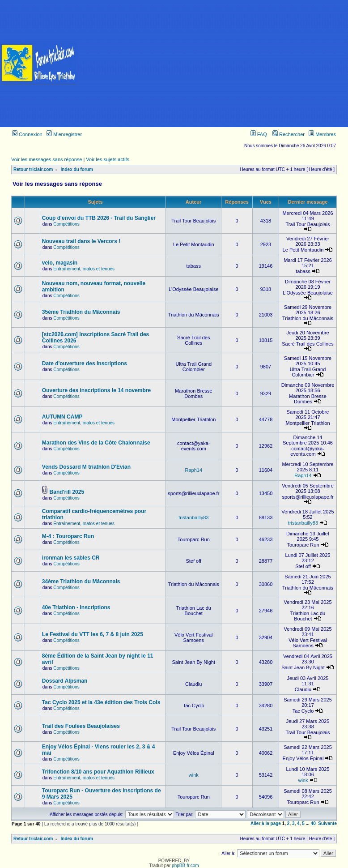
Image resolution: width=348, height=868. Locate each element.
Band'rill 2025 (67, 492)
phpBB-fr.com (185, 865)
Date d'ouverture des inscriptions (84, 363)
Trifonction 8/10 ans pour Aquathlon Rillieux (98, 772)
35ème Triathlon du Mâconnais (81, 312)
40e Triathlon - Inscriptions (76, 607)
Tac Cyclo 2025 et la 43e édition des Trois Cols (101, 702)
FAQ (258, 134)
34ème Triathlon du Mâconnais (81, 581)
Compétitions (66, 224)
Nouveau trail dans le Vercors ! (81, 241)
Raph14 (193, 470)
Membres (322, 134)
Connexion (27, 134)
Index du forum (77, 169)
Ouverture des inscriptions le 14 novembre (96, 390)
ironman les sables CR (71, 558)
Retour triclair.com (33, 169)
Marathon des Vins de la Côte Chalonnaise (96, 443)
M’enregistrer (64, 134)
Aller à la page (265, 823)
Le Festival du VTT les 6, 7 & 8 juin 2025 (92, 634)
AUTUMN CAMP (62, 417)
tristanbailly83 (193, 517)
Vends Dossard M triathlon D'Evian (86, 467)
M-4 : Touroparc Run (68, 536)
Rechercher (288, 134)
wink (194, 775)
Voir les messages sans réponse (46, 159)
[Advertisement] (213, 63)
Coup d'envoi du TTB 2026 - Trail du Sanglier (99, 218)
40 (313, 823)
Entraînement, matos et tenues (84, 268)
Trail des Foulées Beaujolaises (81, 726)
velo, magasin (59, 263)
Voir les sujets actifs (107, 159)
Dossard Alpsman (65, 681)
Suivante (327, 823)
